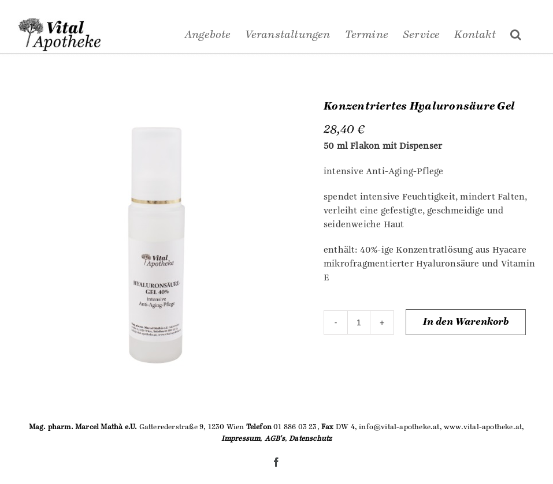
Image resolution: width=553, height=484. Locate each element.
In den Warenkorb (466, 322)
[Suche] (515, 34)
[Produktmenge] (358, 322)
